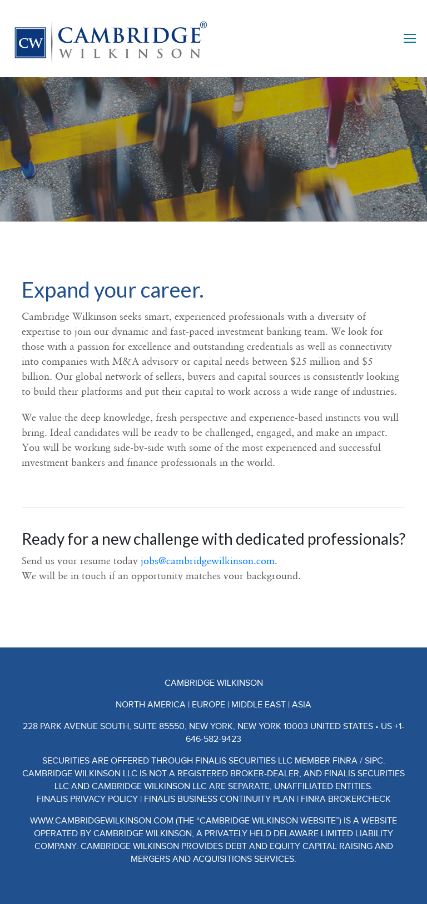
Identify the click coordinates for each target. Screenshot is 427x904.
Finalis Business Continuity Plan (219, 799)
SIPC (374, 760)
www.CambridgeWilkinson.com (101, 820)
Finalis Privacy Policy (87, 799)
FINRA (345, 760)
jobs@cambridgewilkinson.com (208, 560)
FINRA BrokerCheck (346, 799)
